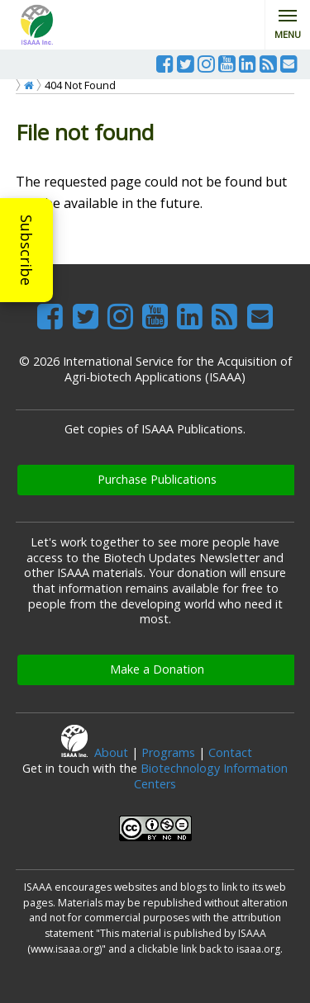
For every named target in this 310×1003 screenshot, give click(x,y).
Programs (168, 752)
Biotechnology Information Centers (211, 776)
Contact (230, 752)
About (111, 752)
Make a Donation (157, 669)
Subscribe (26, 250)
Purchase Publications (157, 479)
